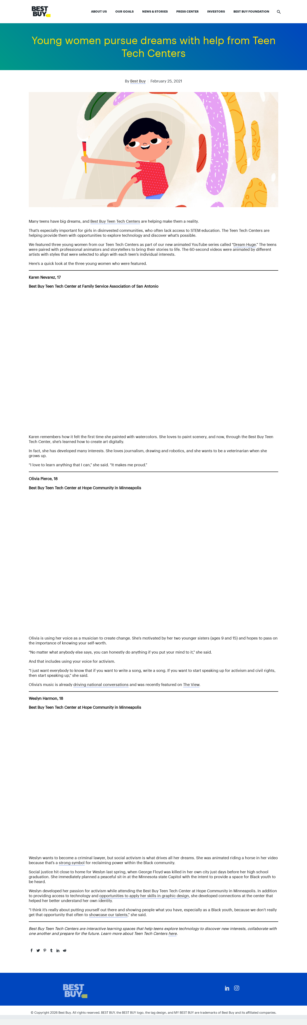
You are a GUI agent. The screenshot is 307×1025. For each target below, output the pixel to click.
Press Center (187, 11)
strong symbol (72, 862)
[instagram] (236, 988)
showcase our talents (108, 914)
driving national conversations (101, 684)
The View (191, 684)
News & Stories (155, 11)
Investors (216, 11)
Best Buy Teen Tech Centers (115, 221)
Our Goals (124, 11)
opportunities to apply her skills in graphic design (144, 895)
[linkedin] (227, 988)
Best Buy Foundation (251, 11)
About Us (99, 11)
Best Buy (138, 81)
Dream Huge (244, 244)
